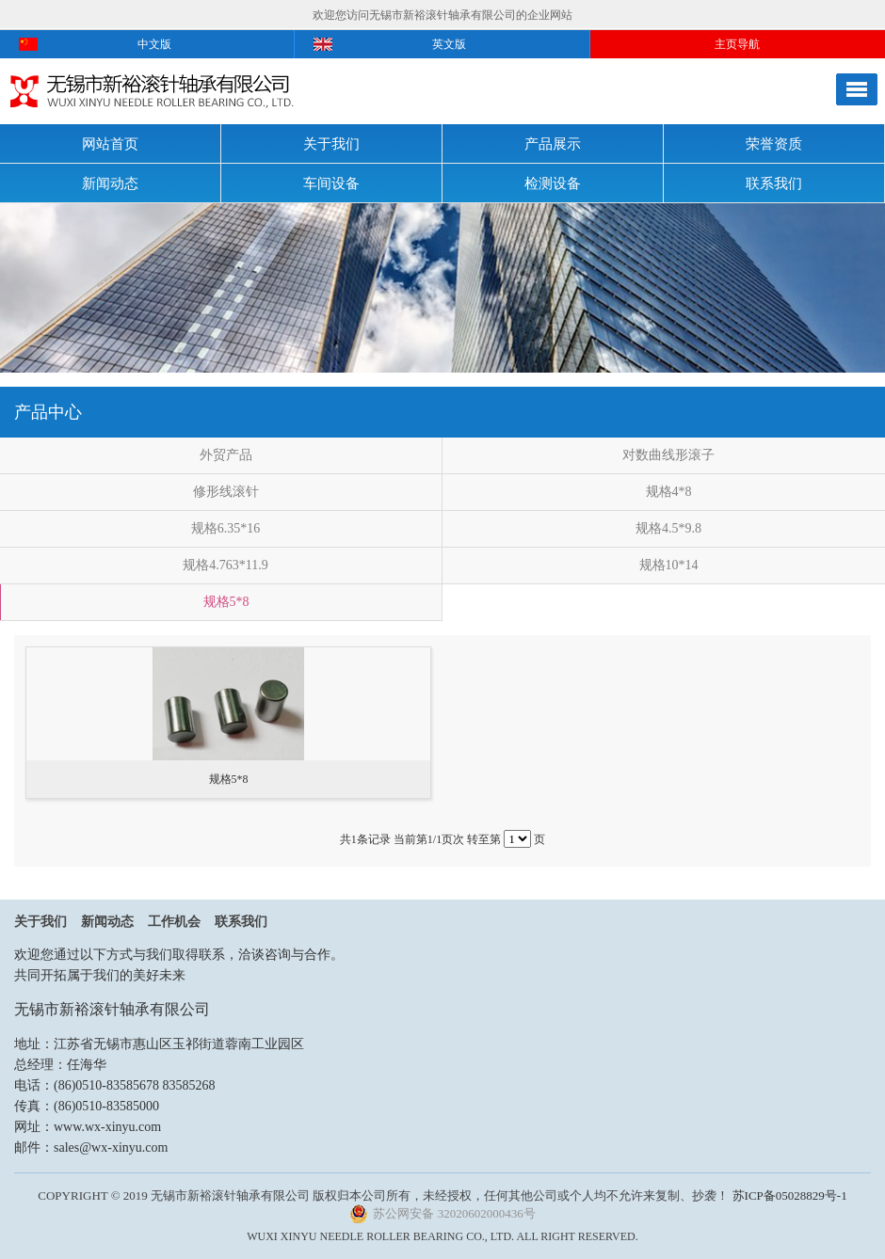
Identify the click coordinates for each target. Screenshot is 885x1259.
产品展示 (552, 143)
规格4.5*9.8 (668, 528)
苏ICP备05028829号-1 (789, 1195)
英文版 (449, 44)
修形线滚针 (226, 492)
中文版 (154, 44)
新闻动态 (110, 183)
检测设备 (552, 183)
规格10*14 (669, 565)
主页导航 (737, 44)
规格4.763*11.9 (225, 565)
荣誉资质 (774, 143)
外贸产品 (226, 455)
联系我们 (774, 183)
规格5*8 (226, 602)
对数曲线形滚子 (668, 455)
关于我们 (331, 143)
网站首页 (110, 143)
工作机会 (174, 922)
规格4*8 (669, 492)
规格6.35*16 (226, 528)
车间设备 (331, 183)
